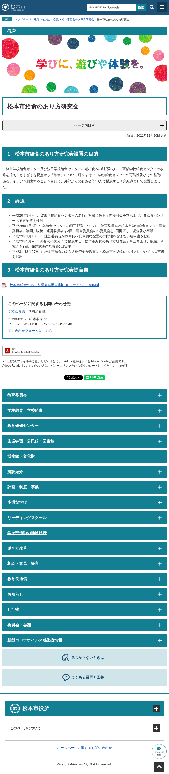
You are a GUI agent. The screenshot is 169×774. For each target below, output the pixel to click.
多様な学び (17, 502)
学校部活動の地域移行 (27, 533)
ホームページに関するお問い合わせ (84, 748)
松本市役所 (35, 708)
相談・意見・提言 (23, 563)
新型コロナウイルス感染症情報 (34, 640)
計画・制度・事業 (23, 487)
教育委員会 (17, 395)
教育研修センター (23, 426)
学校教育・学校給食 (25, 410)
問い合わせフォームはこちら (30, 331)
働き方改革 (17, 548)
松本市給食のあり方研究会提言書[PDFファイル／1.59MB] (54, 285)
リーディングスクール (27, 518)
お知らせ (15, 594)
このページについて (25, 728)
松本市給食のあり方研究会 (78, 19)
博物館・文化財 (21, 456)
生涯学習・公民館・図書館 (30, 441)
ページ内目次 (84, 125)
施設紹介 (15, 472)
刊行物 (13, 609)
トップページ (23, 19)
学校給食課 (16, 311)
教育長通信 (17, 579)
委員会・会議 (50, 19)
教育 (36, 19)
